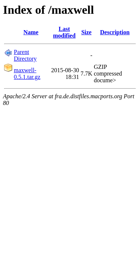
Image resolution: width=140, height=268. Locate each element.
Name (31, 32)
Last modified (64, 32)
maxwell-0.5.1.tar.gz (27, 73)
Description (115, 32)
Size (86, 32)
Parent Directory (25, 55)
